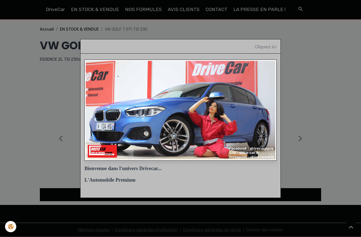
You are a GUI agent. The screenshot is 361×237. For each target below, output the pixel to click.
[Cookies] (10, 226)
